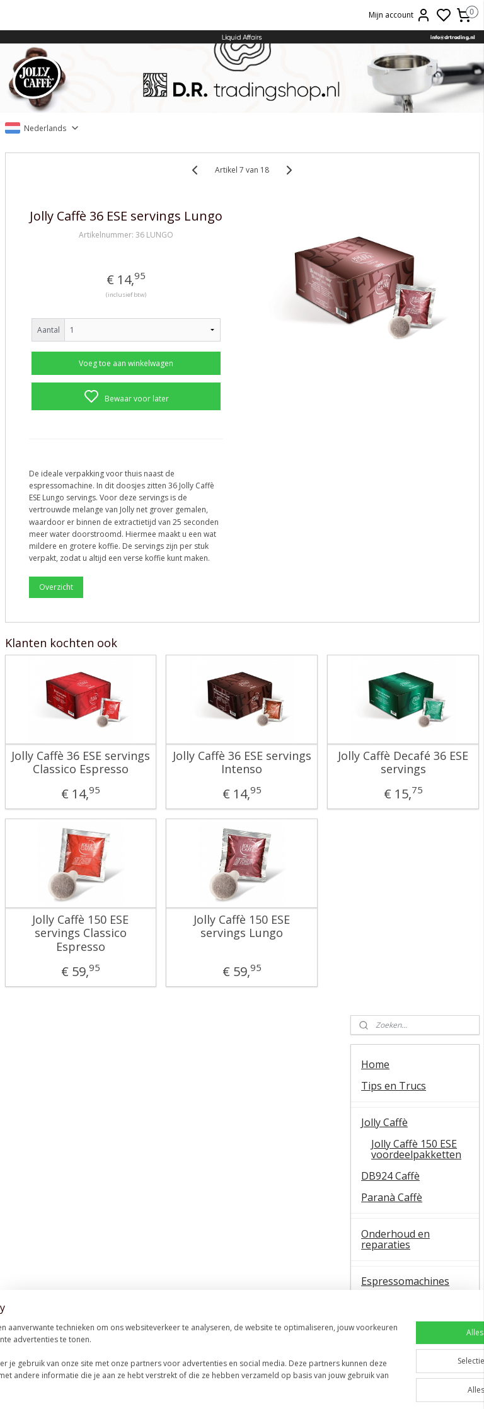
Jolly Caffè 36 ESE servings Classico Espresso (57, 847)
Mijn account (400, 15)
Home (375, 202)
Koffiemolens (392, 488)
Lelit (241, 1217)
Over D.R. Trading (402, 803)
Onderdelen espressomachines (405, 445)
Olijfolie (379, 672)
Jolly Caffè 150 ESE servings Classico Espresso (57, 1032)
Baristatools (390, 577)
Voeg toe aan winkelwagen (91, 381)
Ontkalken (80, 1175)
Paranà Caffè (391, 335)
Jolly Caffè (384, 260)
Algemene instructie (80, 1161)
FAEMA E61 (241, 1175)
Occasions (384, 751)
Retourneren (403, 1217)
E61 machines (80, 1232)
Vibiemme (80, 1245)
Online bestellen (403, 1189)
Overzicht (56, 665)
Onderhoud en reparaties (395, 376)
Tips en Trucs (393, 223)
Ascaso (241, 1232)
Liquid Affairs (403, 1232)
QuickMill (80, 1203)
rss (331, 1386)
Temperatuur (80, 1189)
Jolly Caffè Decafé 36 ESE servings (288, 840)
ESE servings (241, 1189)
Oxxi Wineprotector (407, 635)
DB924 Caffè (390, 313)
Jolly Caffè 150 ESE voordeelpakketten (416, 286)
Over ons (403, 1161)
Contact (379, 782)
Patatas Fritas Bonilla (411, 693)
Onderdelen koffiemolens (392, 514)
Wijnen (377, 614)
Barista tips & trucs (242, 1161)
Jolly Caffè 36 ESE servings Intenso (173, 840)
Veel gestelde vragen (410, 824)
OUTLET (381, 730)
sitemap (304, 1386)
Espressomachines (405, 418)
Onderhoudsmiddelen (412, 556)
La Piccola (242, 1203)
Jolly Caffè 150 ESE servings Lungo (172, 1025)
